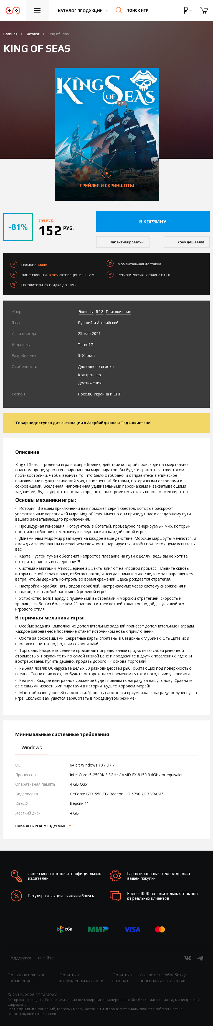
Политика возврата (122, 977)
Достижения (90, 382)
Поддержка (19, 958)
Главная (10, 34)
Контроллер (89, 374)
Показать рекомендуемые (41, 826)
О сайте (46, 958)
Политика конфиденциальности (81, 977)
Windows (31, 747)
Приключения (118, 311)
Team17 (85, 344)
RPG (99, 311)
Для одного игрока (96, 366)
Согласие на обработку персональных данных (163, 977)
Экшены (86, 311)
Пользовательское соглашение (26, 977)
